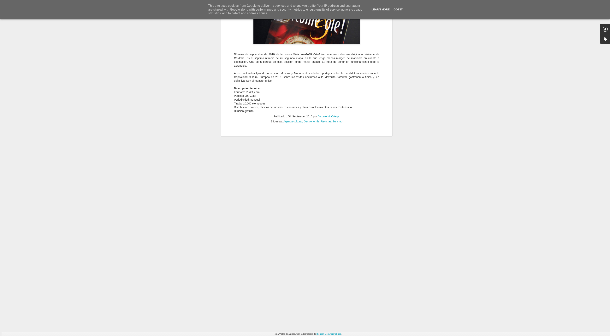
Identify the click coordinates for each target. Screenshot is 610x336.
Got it (398, 9)
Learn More (380, 9)
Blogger (320, 334)
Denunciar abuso (333, 334)
